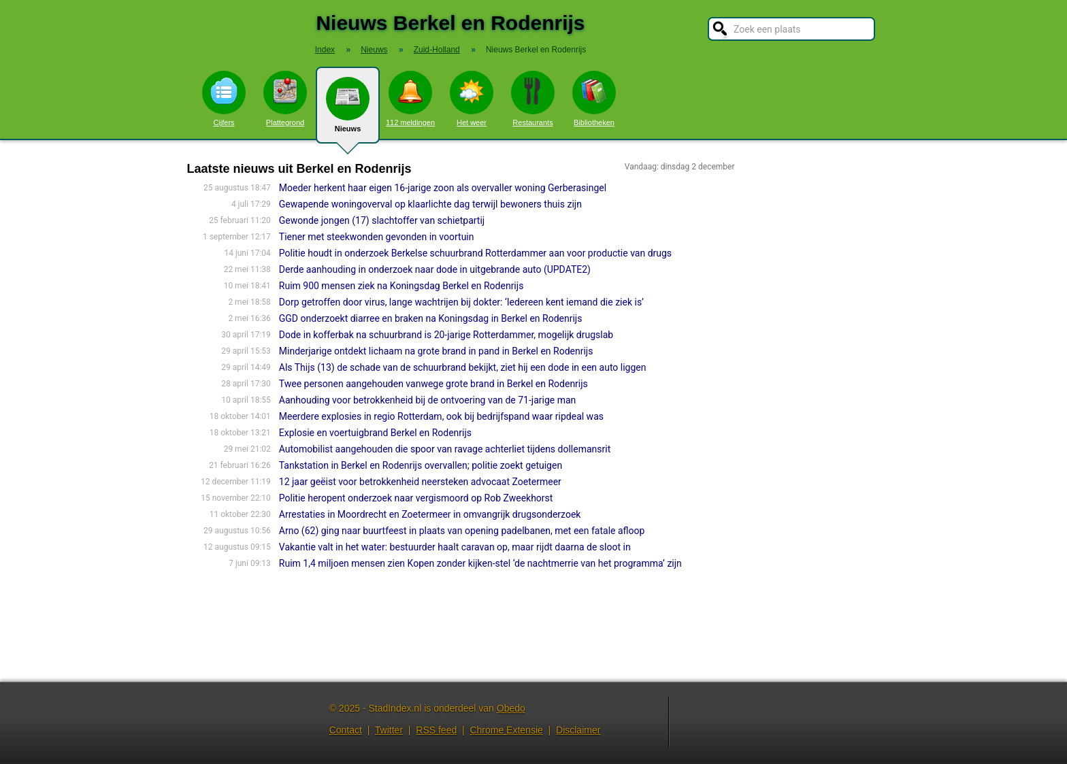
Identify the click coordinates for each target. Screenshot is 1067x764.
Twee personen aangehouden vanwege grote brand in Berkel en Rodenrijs (433, 383)
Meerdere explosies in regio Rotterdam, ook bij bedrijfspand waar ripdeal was (441, 416)
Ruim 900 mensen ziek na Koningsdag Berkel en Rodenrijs (401, 285)
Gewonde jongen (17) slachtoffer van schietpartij (382, 220)
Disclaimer (578, 730)
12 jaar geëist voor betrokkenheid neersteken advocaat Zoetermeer (420, 481)
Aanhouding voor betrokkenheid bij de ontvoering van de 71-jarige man (427, 400)
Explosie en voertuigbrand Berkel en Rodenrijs (375, 432)
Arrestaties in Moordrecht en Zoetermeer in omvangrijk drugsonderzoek (430, 514)
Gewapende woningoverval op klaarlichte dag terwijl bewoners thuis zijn (430, 204)
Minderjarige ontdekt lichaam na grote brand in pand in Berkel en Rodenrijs (436, 351)
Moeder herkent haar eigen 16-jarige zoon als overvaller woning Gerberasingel (442, 187)
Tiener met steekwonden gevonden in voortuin (376, 236)
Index (325, 49)
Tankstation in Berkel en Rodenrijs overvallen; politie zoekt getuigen (420, 465)
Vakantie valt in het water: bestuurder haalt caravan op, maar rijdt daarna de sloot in (455, 547)
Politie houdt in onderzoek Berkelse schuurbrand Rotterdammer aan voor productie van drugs (475, 253)
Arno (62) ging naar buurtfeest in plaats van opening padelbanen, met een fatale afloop (462, 530)
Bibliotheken (594, 99)
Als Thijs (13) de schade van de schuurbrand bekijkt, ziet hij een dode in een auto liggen (462, 367)
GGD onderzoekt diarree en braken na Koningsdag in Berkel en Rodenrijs (430, 318)
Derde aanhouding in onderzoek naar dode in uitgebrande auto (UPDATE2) (435, 269)
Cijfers (224, 99)
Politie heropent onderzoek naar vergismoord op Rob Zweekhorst (416, 498)
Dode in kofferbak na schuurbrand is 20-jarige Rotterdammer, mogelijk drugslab (446, 334)
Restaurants (533, 99)
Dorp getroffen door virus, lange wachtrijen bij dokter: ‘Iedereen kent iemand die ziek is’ (461, 302)
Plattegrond (285, 99)
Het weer (471, 99)
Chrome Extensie (506, 730)
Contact (345, 730)
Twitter (389, 730)
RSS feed (436, 730)
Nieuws (348, 110)
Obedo (511, 708)
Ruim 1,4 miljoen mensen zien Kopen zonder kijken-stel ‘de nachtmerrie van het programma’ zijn (480, 563)
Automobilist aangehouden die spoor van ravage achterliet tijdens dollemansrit (444, 449)
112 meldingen (410, 99)
